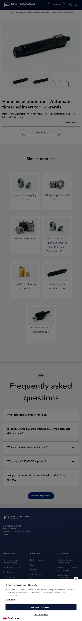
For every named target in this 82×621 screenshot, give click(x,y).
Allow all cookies (41, 607)
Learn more (10, 599)
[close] (76, 579)
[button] (11, 618)
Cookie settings (41, 615)
